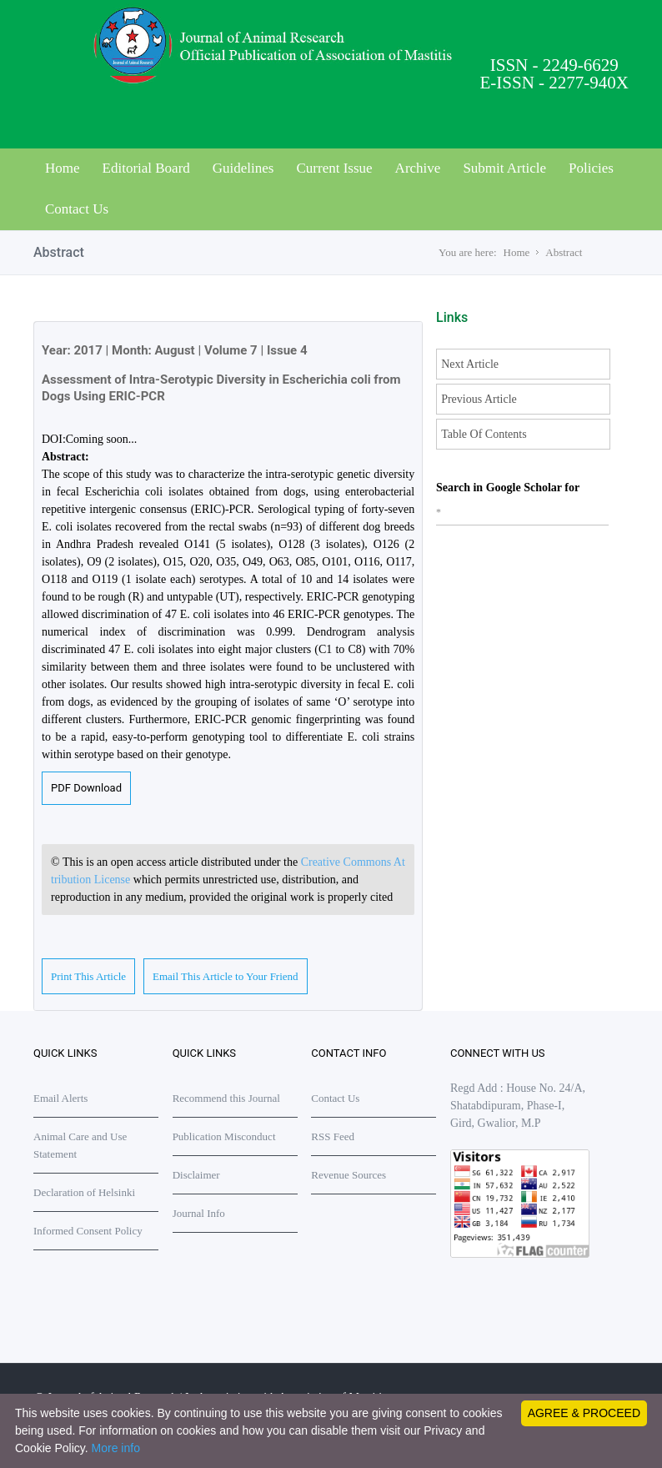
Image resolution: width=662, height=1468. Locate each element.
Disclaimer (196, 1175)
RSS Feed (332, 1136)
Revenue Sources (348, 1175)
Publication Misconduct (224, 1136)
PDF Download (86, 788)
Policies (591, 168)
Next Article (470, 364)
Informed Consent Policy (88, 1230)
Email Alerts (60, 1098)
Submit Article (504, 168)
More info (116, 1448)
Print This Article (88, 976)
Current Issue (334, 168)
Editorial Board (146, 168)
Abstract (563, 252)
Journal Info (199, 1213)
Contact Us (76, 209)
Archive (418, 168)
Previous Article (479, 399)
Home (62, 168)
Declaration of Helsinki (84, 1192)
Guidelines (243, 168)
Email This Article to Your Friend (225, 976)
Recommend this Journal (226, 1098)
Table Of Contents (483, 434)
